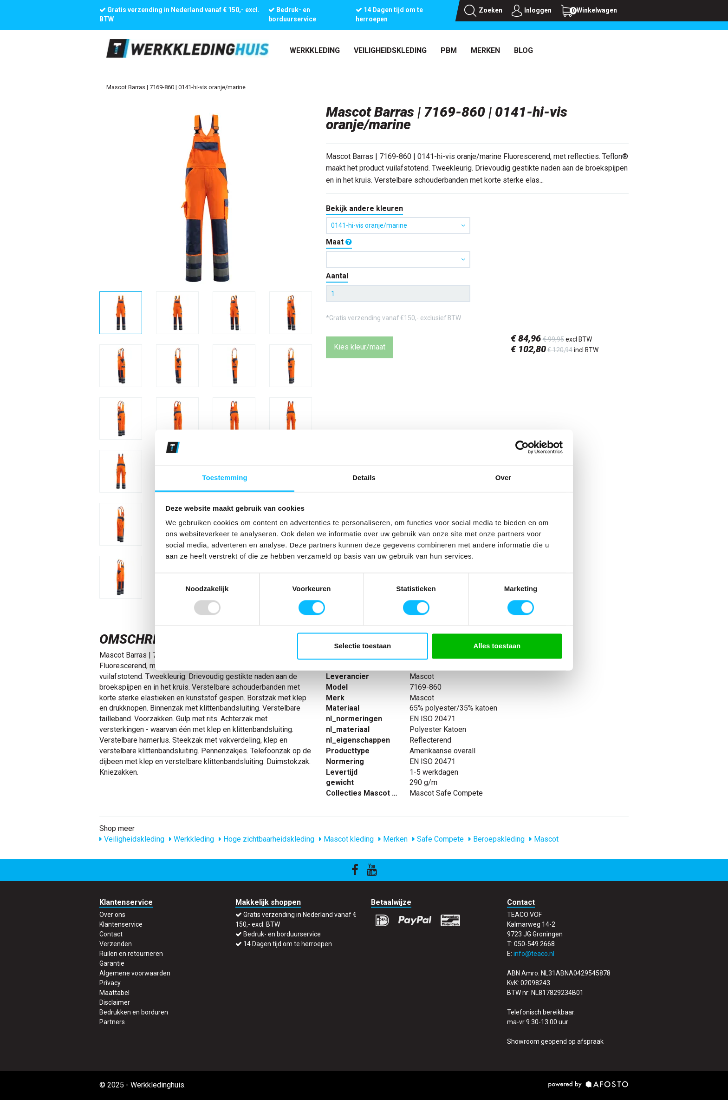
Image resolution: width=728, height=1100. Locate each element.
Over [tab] (503, 478)
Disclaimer (114, 1002)
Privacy (110, 983)
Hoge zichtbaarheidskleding (266, 839)
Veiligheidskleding (390, 50)
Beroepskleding (496, 839)
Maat (339, 241)
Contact (111, 934)
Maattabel (114, 992)
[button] (398, 259)
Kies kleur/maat (359, 347)
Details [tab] (364, 478)
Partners (112, 1022)
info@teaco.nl (534, 953)
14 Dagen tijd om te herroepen (287, 944)
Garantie (111, 963)
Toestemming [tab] (224, 478)
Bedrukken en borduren (133, 1012)
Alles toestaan (497, 646)
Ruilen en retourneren (131, 953)
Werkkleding (315, 50)
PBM (449, 50)
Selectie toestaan (362, 646)
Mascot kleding (346, 839)
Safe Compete (438, 839)
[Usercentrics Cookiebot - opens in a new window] (522, 447)
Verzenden (115, 944)
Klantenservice (121, 924)
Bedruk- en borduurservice (282, 934)
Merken (485, 50)
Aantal (337, 275)
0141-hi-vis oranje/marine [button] (398, 225)
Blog (523, 50)
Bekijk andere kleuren (364, 208)
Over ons (112, 914)
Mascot (544, 839)
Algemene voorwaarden (134, 973)
